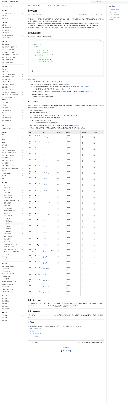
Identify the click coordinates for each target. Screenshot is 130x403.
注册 (119, 2)
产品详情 (91, 20)
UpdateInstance (47, 293)
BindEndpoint (46, 144)
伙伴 (46, 2)
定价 (37, 2)
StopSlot (45, 281)
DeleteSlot (45, 192)
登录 (125, 2)
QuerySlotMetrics (47, 263)
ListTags (45, 252)
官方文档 (4, 7)
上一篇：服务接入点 (34, 349)
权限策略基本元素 (87, 98)
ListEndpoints (46, 234)
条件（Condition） (68, 96)
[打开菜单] (3, 2)
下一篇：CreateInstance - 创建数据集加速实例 (90, 349)
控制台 (114, 2)
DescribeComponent (48, 204)
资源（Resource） (86, 93)
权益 (33, 2)
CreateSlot (45, 162)
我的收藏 (100, 20)
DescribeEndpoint (47, 210)
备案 (110, 2)
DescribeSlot (46, 222)
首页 (29, 11)
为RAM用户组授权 (35, 340)
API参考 (49, 11)
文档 (107, 2)
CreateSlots (46, 168)
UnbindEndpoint (47, 287)
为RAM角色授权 (34, 343)
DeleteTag (45, 198)
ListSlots (45, 246)
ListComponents (47, 228)
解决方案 (27, 2)
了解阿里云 (57, 2)
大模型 (17, 2)
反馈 (68, 357)
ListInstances (46, 240)
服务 (51, 2)
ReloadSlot (46, 275)
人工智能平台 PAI (13, 7)
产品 (22, 2)
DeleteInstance (47, 186)
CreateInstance (47, 156)
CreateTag (45, 174)
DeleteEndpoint (47, 180)
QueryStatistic (46, 269)
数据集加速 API (56, 11)
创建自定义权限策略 (35, 335)
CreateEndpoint (47, 150)
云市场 (42, 2)
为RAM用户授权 (34, 338)
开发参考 (43, 11)
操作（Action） (66, 91)
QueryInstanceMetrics (48, 258)
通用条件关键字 (76, 132)
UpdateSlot (46, 299)
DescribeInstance (47, 216)
